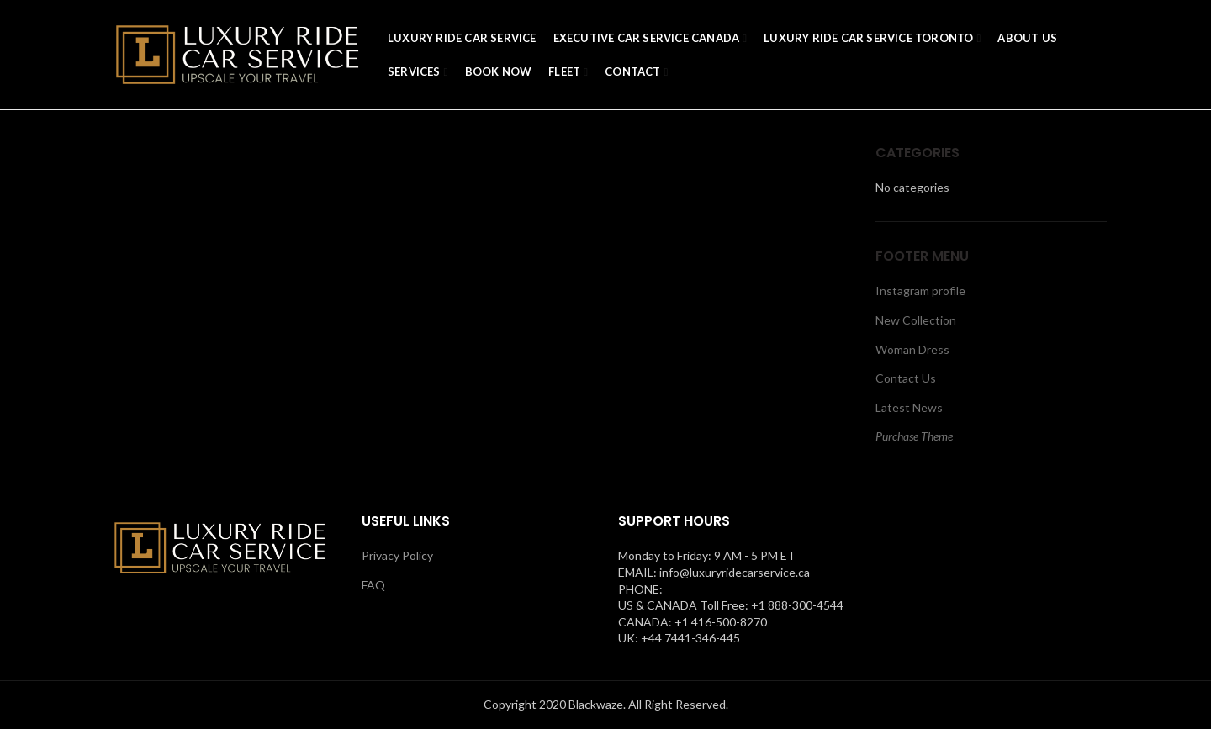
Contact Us (905, 378)
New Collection (915, 320)
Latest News (909, 407)
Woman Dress (912, 349)
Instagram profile (920, 290)
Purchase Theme (914, 436)
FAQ (373, 585)
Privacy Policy (397, 555)
